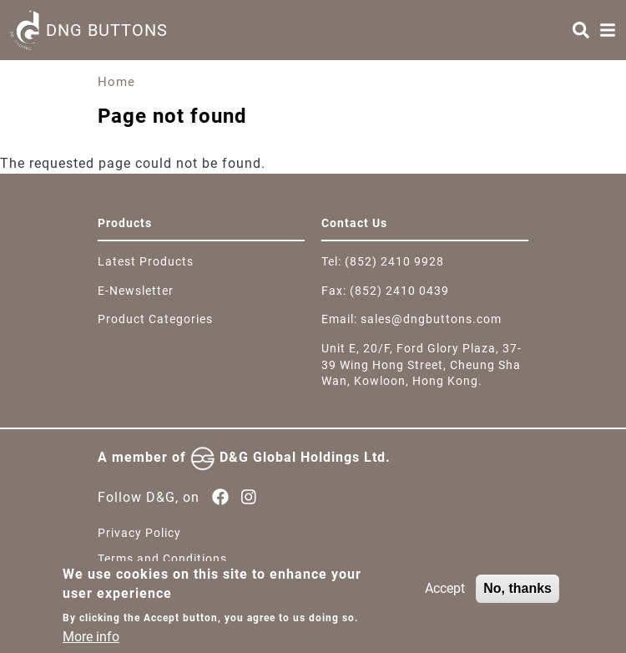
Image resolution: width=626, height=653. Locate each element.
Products (125, 223)
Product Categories (155, 319)
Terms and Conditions (162, 558)
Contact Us (354, 223)
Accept (445, 596)
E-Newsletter (136, 290)
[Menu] (607, 30)
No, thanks (517, 596)
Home (116, 81)
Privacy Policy (139, 532)
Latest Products (146, 261)
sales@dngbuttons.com (431, 319)
